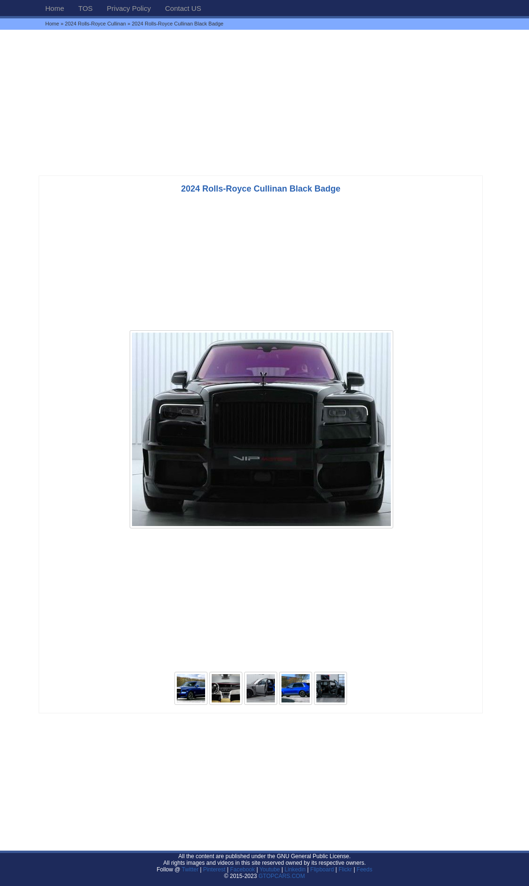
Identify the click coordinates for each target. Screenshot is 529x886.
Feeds (364, 869)
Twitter (191, 869)
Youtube (269, 869)
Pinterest (214, 869)
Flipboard (322, 869)
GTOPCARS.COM (281, 876)
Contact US (183, 8)
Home (54, 8)
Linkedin (295, 869)
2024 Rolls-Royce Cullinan (95, 23)
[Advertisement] (264, 102)
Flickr (345, 869)
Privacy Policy (129, 8)
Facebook (242, 869)
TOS (85, 8)
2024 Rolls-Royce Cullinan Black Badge (260, 188)
